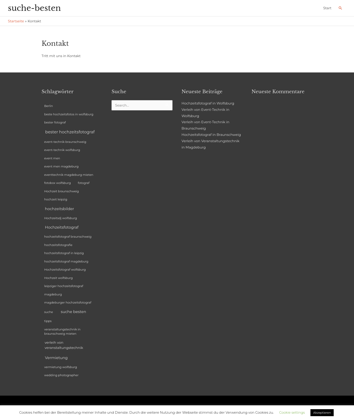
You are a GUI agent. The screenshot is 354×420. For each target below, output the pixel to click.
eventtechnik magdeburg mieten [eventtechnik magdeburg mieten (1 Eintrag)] (68, 174)
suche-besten (34, 8)
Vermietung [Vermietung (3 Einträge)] (56, 357)
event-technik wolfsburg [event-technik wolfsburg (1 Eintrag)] (62, 150)
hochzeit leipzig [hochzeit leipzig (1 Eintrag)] (55, 199)
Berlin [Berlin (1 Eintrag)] (48, 106)
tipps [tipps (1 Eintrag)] (48, 321)
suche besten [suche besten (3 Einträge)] (73, 311)
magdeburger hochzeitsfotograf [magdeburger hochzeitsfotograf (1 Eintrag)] (67, 302)
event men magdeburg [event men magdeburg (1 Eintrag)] (61, 166)
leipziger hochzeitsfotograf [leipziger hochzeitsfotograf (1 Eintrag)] (63, 286)
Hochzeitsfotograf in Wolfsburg (208, 103)
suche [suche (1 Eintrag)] (48, 312)
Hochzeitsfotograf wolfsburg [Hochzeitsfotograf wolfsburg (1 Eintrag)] (65, 269)
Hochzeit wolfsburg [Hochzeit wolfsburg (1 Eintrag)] (58, 278)
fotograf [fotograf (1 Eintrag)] (83, 183)
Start (327, 8)
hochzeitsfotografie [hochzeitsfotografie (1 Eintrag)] (58, 245)
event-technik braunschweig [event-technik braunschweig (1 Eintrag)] (65, 142)
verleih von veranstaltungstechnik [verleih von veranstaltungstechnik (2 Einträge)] (64, 345)
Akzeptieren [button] (322, 412)
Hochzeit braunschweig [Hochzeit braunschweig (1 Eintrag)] (61, 191)
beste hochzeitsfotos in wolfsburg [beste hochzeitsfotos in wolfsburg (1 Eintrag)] (68, 114)
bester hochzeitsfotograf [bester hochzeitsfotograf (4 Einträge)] (70, 132)
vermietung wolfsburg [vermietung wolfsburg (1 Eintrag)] (60, 367)
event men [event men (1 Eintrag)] (52, 158)
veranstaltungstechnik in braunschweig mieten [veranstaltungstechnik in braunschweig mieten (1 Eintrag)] (62, 331)
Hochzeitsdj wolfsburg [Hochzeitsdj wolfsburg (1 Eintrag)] (60, 218)
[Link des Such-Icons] (340, 8)
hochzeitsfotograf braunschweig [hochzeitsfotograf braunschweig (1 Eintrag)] (67, 236)
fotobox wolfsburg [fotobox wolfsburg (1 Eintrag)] (57, 183)
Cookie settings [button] (292, 412)
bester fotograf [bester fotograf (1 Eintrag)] (55, 122)
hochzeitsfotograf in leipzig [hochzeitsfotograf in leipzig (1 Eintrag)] (64, 253)
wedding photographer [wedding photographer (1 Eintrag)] (61, 375)
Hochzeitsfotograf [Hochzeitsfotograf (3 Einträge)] (62, 227)
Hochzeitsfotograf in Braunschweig (211, 134)
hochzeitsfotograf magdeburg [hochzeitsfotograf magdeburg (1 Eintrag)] (66, 261)
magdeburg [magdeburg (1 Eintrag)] (53, 294)
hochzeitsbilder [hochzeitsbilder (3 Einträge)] (59, 209)
